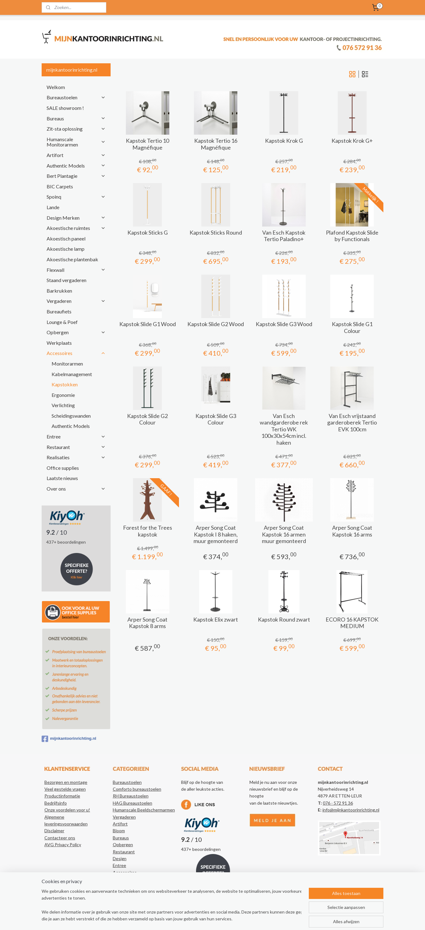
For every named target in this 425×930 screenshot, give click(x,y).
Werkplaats (59, 343)
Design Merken (76, 218)
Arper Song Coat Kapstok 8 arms (147, 623)
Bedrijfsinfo (55, 803)
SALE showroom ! (65, 108)
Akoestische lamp (66, 249)
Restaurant (76, 447)
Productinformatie (62, 795)
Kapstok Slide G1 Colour (351, 327)
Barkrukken (59, 291)
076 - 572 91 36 (338, 803)
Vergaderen (76, 301)
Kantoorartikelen (129, 886)
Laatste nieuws (62, 478)
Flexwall (76, 270)
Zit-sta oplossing (76, 129)
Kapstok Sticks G (147, 232)
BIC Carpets (60, 186)
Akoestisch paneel (66, 238)
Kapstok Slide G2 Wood (215, 324)
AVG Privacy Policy (62, 844)
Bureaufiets (59, 311)
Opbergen (76, 332)
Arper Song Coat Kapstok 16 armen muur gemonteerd (284, 534)
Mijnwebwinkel (282, 919)
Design (119, 858)
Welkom (56, 87)
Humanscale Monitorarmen (76, 142)
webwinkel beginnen (232, 919)
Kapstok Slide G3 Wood (283, 324)
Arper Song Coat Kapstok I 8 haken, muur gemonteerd (216, 534)
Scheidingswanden (71, 416)
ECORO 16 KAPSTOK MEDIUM (352, 623)
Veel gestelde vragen (65, 789)
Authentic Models (76, 165)
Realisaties (76, 457)
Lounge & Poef (62, 322)
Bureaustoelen (76, 97)
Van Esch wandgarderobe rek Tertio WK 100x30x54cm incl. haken (284, 429)
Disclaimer (54, 830)
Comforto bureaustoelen (137, 789)
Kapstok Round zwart (284, 619)
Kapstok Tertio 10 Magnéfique (147, 144)
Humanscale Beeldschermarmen (144, 809)
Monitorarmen (67, 363)
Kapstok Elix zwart (215, 619)
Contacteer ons (59, 837)
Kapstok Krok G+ (351, 140)
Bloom (119, 830)
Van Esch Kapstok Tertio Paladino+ (283, 236)
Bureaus (76, 118)
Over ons (76, 489)
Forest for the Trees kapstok (147, 531)
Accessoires (76, 353)
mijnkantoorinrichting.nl (69, 739)
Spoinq (76, 197)
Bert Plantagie (76, 176)
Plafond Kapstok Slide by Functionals (352, 236)
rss (210, 919)
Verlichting (63, 405)
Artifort (76, 155)
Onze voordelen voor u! (67, 809)
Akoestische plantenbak (72, 259)
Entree (76, 436)
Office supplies (63, 468)
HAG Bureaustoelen (132, 803)
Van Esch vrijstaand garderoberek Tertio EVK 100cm (352, 423)
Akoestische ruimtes (76, 228)
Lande (53, 207)
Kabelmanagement (72, 374)
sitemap (199, 919)
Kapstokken (65, 384)
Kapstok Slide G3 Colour (215, 419)
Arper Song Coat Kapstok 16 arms (352, 531)
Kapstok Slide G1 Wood (147, 324)
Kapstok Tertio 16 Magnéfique (215, 144)
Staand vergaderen (66, 280)
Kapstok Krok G (284, 140)
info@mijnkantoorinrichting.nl (350, 809)
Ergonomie (63, 395)
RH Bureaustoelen (131, 795)
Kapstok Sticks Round (215, 232)
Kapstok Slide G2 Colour (147, 419)
